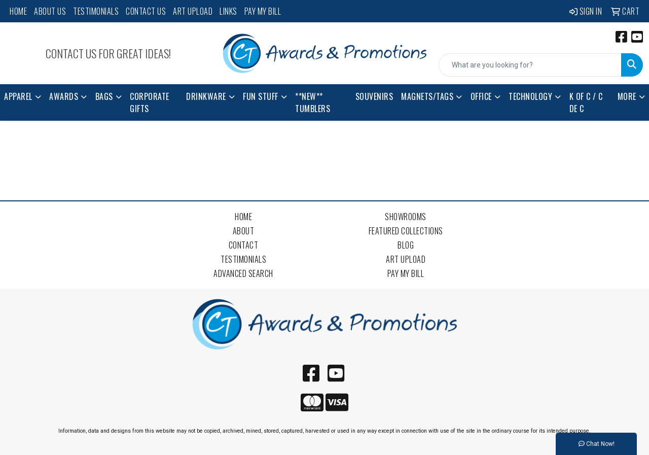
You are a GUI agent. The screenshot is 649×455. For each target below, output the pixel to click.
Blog (406, 245)
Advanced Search (243, 273)
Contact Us (146, 11)
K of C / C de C (586, 102)
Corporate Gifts (149, 102)
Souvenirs (374, 96)
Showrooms (405, 217)
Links (228, 11)
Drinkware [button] (206, 96)
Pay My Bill (262, 11)
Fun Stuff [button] (260, 96)
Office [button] (481, 96)
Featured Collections (406, 231)
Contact (244, 245)
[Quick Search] (530, 65)
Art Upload (192, 11)
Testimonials (96, 11)
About (244, 231)
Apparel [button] (18, 96)
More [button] (627, 96)
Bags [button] (104, 96)
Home (18, 11)
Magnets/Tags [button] (427, 96)
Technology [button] (530, 96)
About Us (50, 11)
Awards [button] (63, 96)
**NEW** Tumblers (312, 102)
